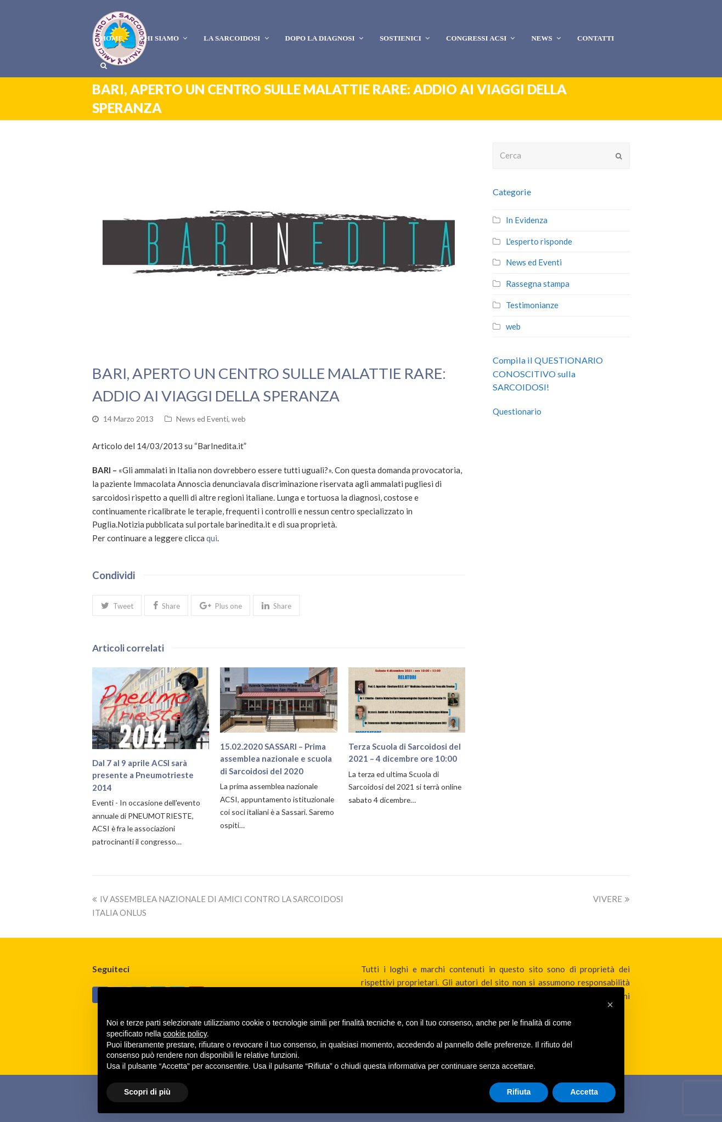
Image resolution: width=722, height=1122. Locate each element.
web (239, 418)
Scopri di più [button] (147, 1091)
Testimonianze (532, 305)
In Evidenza (527, 220)
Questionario (517, 411)
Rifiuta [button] (519, 1091)
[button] (117, 605)
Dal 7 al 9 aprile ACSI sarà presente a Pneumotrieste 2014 (143, 775)
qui (211, 538)
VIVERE (611, 899)
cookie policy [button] (185, 1033)
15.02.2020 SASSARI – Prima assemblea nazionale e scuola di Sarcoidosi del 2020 (276, 758)
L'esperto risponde (539, 241)
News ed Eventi (202, 418)
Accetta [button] (584, 1091)
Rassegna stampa (537, 283)
